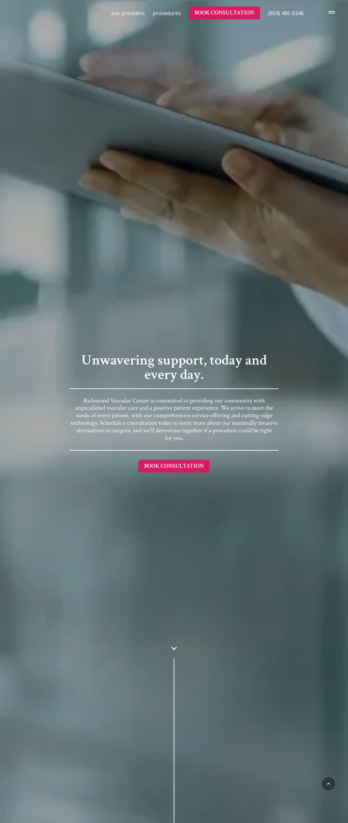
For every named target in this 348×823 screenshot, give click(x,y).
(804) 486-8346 (286, 13)
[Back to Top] (328, 783)
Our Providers (128, 13)
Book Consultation (224, 12)
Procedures (167, 13)
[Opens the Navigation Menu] (329, 12)
